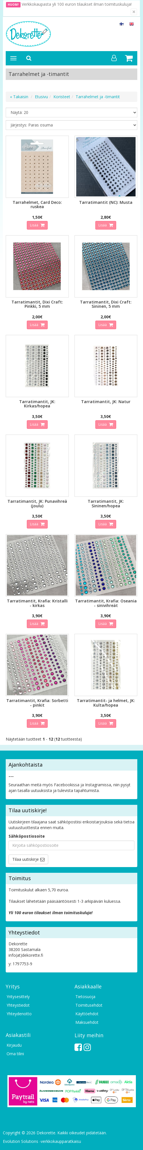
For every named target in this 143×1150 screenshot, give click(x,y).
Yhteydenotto (19, 1013)
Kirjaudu (14, 1045)
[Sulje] (134, 12)
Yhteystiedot (18, 1005)
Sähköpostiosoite (27, 836)
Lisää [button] (34, 225)
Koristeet (61, 96)
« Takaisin (19, 96)
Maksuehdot (86, 1022)
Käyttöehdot (86, 1013)
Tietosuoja (85, 996)
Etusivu (41, 96)
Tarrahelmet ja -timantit (98, 96)
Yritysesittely (18, 996)
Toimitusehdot (88, 1005)
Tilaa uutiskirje (25, 859)
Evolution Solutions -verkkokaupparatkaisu (42, 1141)
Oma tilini (15, 1053)
